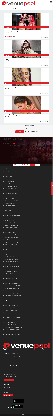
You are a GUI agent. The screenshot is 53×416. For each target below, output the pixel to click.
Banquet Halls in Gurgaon (10, 171)
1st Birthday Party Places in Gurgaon (12, 264)
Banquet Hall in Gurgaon (14, 145)
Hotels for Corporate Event (10, 249)
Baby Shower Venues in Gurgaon (11, 276)
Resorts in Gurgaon (9, 183)
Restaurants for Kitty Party (10, 191)
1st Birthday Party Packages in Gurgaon (13, 295)
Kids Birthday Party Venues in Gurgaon (12, 215)
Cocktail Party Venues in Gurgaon (11, 237)
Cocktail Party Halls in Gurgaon (11, 193)
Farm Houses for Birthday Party (11, 283)
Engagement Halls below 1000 (11, 319)
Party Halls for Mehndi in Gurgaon (11, 324)
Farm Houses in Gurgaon (10, 174)
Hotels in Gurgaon (14, 147)
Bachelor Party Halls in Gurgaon (11, 336)
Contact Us (8, 387)
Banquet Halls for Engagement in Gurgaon (13, 327)
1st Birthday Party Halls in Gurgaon (12, 273)
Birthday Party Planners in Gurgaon (12, 290)
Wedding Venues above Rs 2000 (11, 315)
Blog (7, 390)
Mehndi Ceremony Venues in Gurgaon (12, 230)
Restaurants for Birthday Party (11, 278)
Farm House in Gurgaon (38, 145)
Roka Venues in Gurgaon (10, 232)
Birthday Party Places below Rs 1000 (12, 285)
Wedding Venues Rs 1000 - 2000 (11, 312)
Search (13, 8)
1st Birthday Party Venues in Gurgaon (12, 217)
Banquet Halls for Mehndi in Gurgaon (12, 334)
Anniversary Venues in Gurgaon (11, 222)
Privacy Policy (7, 365)
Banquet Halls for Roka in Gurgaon (12, 332)
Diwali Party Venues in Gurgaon (11, 246)
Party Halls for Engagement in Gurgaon (12, 317)
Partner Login (9, 379)
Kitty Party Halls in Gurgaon (10, 195)
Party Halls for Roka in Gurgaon (11, 322)
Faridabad (20, 164)
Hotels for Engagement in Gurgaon (12, 329)
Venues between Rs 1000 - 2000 (11, 200)
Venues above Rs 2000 (9, 203)
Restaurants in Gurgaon (9, 179)
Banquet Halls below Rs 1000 (11, 188)
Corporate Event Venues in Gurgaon (12, 242)
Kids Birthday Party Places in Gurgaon (12, 256)
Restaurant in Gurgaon (14, 151)
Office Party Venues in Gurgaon (11, 244)
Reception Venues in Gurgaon (11, 227)
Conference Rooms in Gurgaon (11, 186)
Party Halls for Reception (10, 205)
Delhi (15, 164)
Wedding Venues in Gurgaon (10, 220)
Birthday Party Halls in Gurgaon (11, 268)
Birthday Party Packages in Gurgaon (12, 293)
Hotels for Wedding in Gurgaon (11, 310)
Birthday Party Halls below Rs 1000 (12, 288)
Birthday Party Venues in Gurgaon (11, 213)
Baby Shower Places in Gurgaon (11, 261)
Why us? (7, 392)
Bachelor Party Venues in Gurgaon (12, 234)
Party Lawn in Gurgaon (39, 151)
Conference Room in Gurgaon (14, 154)
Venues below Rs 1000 (9, 198)
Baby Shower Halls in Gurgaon (11, 271)
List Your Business (8, 395)
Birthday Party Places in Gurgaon (11, 259)
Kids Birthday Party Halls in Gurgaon (12, 266)
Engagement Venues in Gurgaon (11, 225)
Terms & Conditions (13, 365)
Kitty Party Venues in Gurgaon (11, 239)
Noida (37, 164)
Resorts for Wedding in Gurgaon (11, 307)
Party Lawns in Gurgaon (9, 181)
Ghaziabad (26, 164)
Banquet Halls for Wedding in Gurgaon (12, 303)
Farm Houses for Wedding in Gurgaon (12, 305)
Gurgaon (33, 164)
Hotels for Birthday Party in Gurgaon (12, 281)
